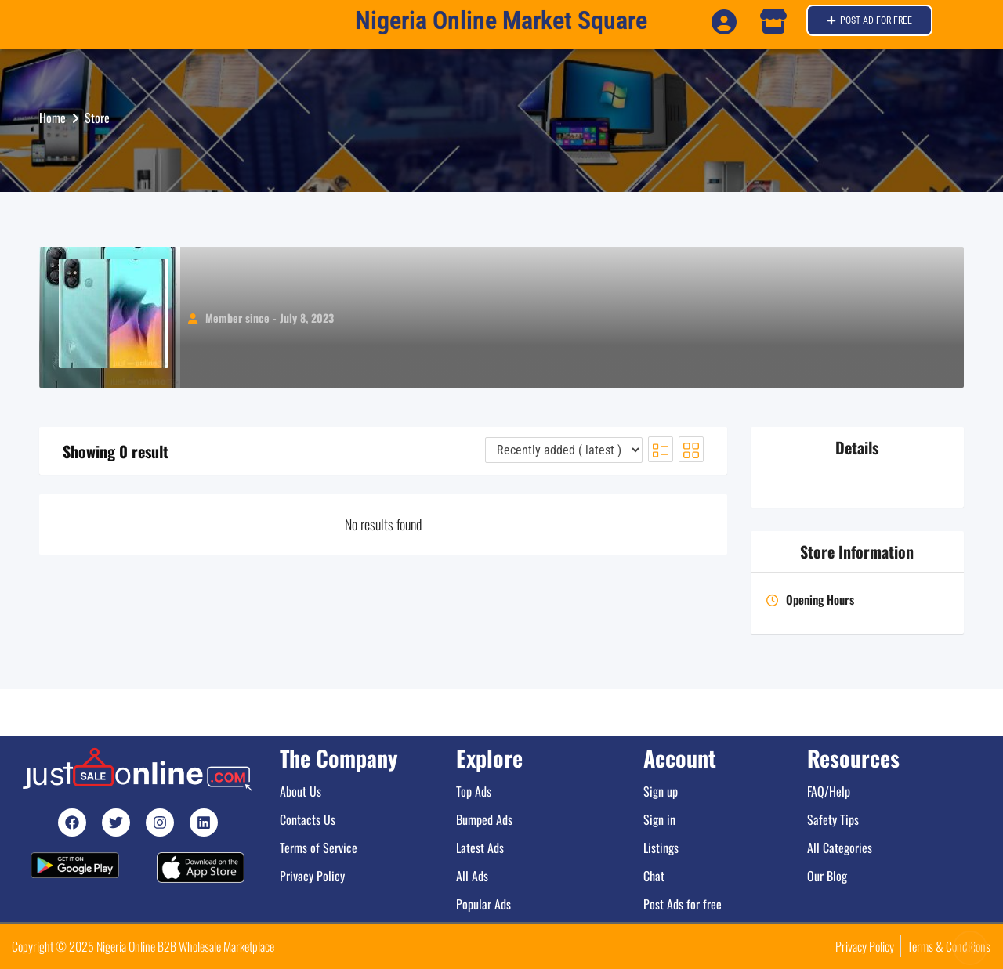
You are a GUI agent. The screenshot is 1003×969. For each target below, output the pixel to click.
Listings (661, 847)
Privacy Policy (312, 875)
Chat (653, 875)
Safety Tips (833, 819)
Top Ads (473, 791)
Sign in (659, 819)
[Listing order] (564, 450)
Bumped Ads (484, 819)
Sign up (660, 791)
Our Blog (827, 875)
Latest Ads (480, 847)
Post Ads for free (682, 904)
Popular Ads (483, 904)
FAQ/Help (828, 791)
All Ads (472, 875)
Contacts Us (307, 819)
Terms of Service (318, 847)
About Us (300, 791)
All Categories (839, 847)
